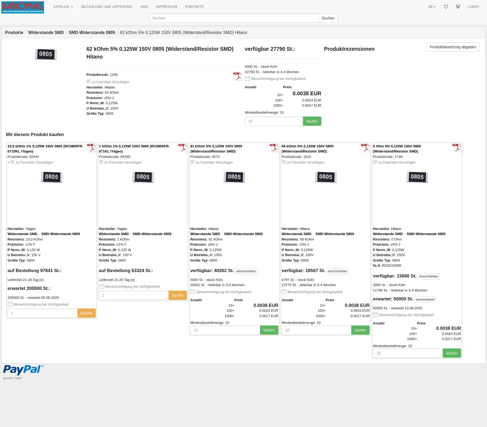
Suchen (328, 18)
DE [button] (432, 7)
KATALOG (63, 7)
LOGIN (473, 7)
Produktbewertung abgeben (453, 47)
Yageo (31, 229)
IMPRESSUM (166, 7)
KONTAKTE (194, 7)
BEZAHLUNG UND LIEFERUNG (106, 7)
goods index (12, 378)
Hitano (110, 87)
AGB (144, 7)
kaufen (312, 121)
